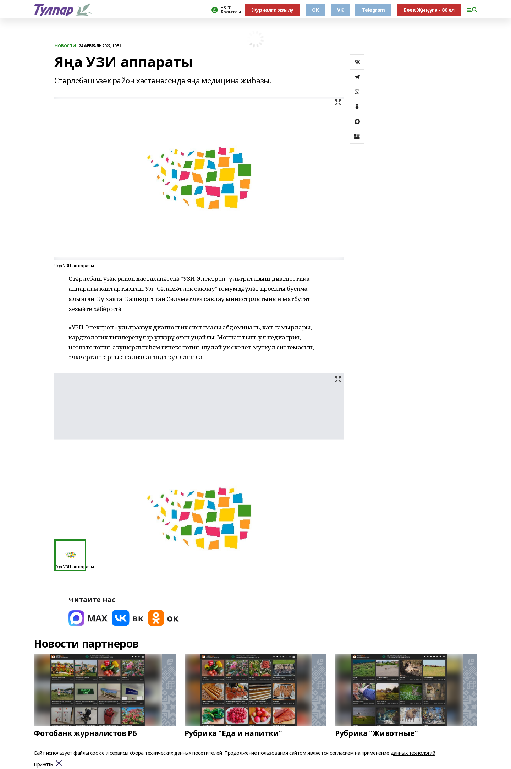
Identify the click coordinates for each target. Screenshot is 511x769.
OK (315, 9)
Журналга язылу (272, 9)
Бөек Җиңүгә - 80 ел (429, 9)
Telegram (373, 9)
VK (340, 9)
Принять (43, 765)
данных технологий (413, 752)
